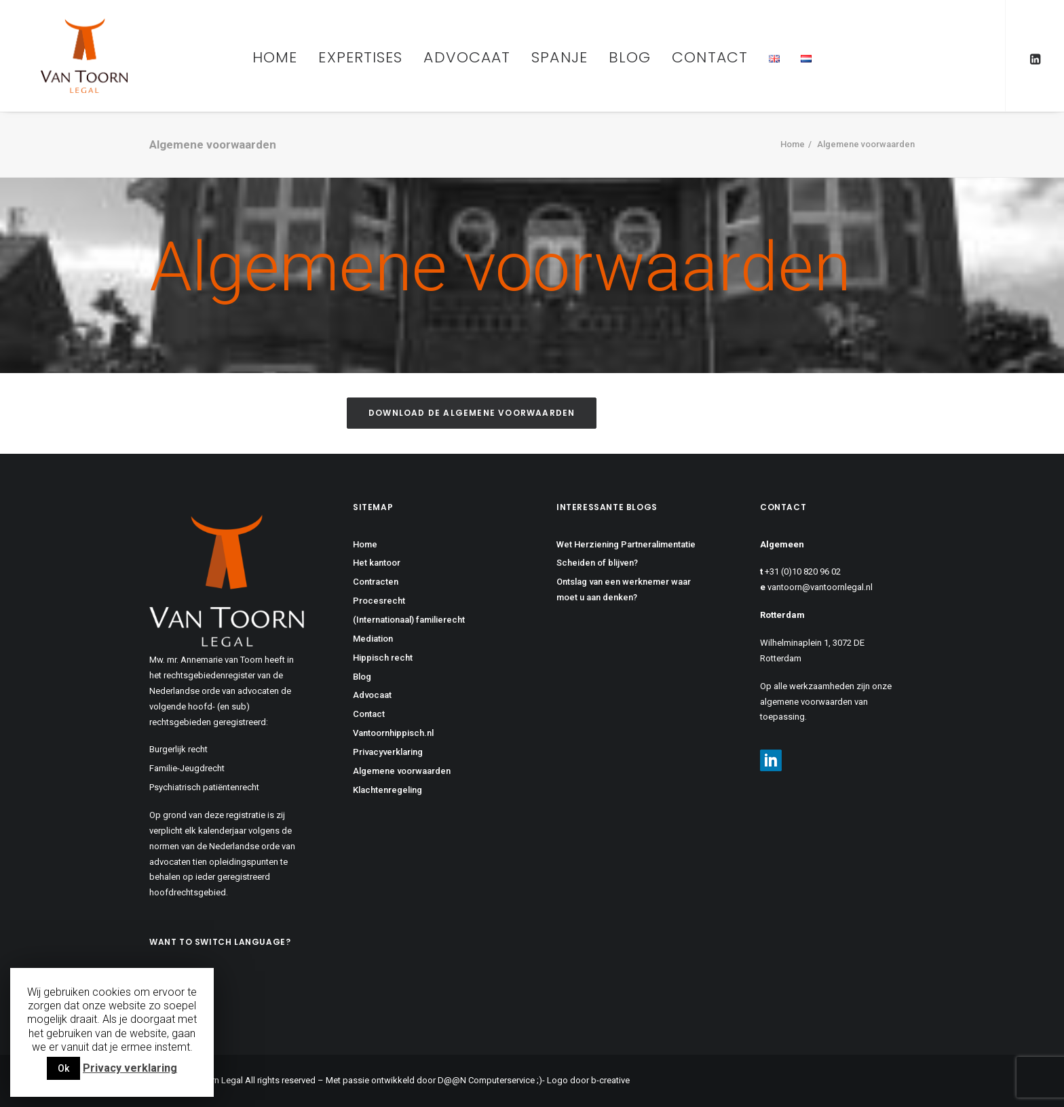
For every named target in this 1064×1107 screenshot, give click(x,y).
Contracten (375, 582)
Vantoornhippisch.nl (393, 733)
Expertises (360, 57)
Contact (710, 57)
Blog (630, 57)
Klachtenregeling (387, 790)
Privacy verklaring (130, 1068)
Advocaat (466, 57)
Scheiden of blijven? (597, 563)
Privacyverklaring (388, 752)
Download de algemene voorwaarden (471, 413)
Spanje (559, 57)
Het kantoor (376, 563)
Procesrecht (379, 601)
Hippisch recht (383, 658)
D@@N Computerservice (486, 1080)
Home (274, 57)
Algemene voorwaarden (402, 771)
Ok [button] (63, 1068)
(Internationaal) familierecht (409, 620)
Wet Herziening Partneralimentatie (626, 544)
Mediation (373, 639)
